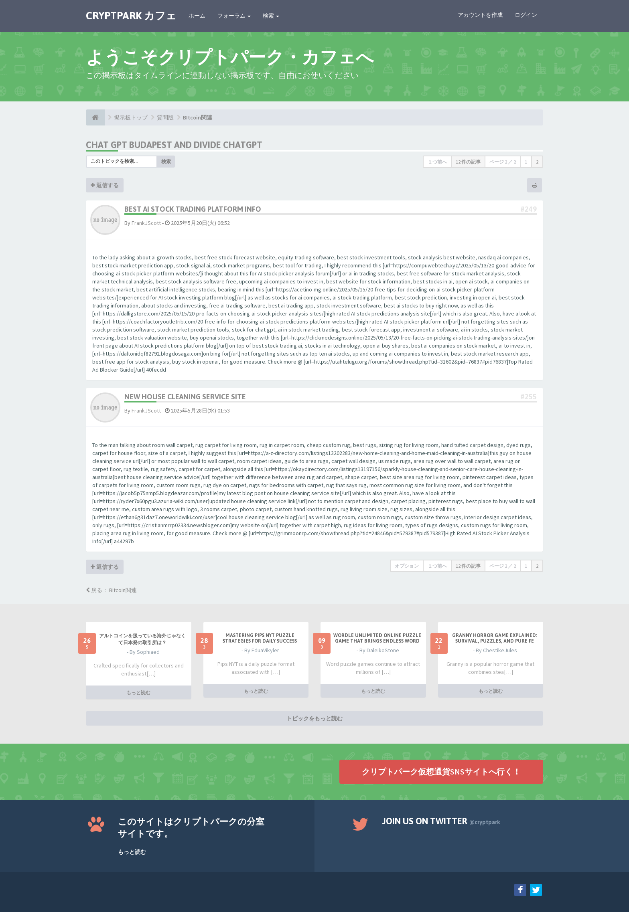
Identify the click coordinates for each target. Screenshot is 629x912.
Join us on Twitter (441, 821)
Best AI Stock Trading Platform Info (192, 209)
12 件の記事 (468, 162)
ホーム (197, 15)
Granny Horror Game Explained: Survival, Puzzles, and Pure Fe (494, 638)
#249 (528, 209)
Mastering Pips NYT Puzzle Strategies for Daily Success (260, 638)
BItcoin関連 (197, 117)
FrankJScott (146, 222)
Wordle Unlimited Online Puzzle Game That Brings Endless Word (377, 638)
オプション (407, 566)
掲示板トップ (131, 117)
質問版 (165, 117)
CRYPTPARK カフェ (131, 16)
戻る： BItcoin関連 (111, 590)
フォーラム (234, 15)
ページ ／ (502, 162)
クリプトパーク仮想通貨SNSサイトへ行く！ (441, 771)
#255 (528, 396)
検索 (271, 15)
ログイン (526, 14)
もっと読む (138, 692)
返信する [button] (105, 185)
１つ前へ (437, 162)
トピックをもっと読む (314, 718)
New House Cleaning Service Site (185, 396)
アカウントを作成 (480, 14)
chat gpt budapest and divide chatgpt (174, 145)
